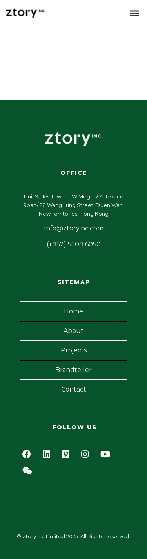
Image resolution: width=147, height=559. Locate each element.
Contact (73, 389)
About (73, 330)
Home (73, 311)
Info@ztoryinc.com (73, 228)
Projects (74, 350)
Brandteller (73, 370)
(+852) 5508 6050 (74, 244)
